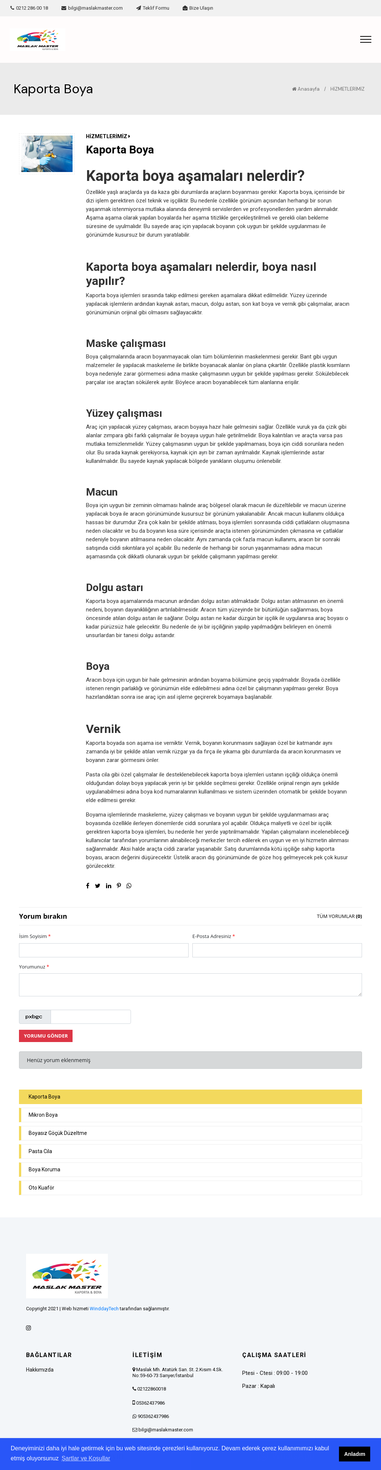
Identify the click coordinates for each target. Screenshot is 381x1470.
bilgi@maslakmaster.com (92, 8)
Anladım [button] (354, 1454)
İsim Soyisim (35, 936)
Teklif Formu (152, 8)
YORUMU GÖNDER (46, 1035)
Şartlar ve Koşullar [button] (85, 1458)
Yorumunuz (34, 966)
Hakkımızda (40, 1370)
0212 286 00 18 (29, 8)
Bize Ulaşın (198, 8)
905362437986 (153, 1416)
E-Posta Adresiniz (213, 936)
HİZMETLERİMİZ (347, 89)
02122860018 (151, 1389)
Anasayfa (306, 89)
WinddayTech (104, 1308)
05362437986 (150, 1403)
